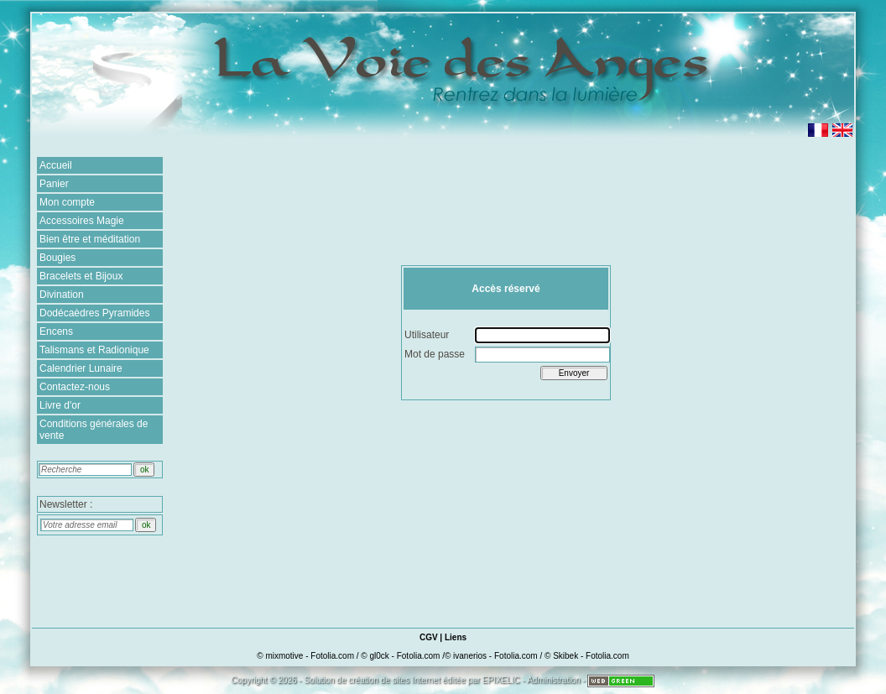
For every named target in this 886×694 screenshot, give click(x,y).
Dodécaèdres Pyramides (94, 313)
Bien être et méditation (89, 239)
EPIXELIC (501, 680)
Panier (54, 184)
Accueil (55, 165)
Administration (553, 680)
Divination (61, 294)
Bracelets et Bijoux (80, 276)
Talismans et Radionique (94, 350)
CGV (429, 637)
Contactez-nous (74, 387)
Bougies (57, 258)
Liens (455, 637)
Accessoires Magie (81, 221)
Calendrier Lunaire (80, 368)
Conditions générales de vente (93, 429)
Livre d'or (60, 405)
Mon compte (67, 202)
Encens (56, 331)
